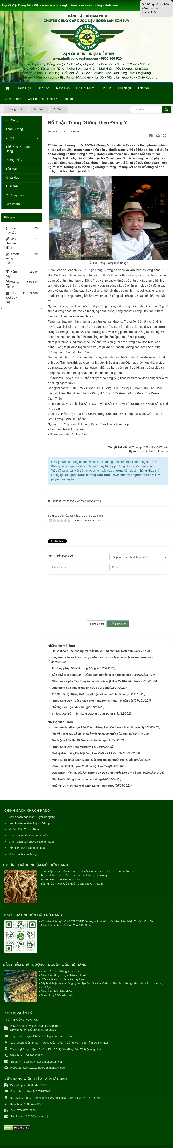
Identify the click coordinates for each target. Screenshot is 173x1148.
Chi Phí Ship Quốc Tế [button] (42, 99)
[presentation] (108, 608)
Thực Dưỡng (14, 129)
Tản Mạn (12, 168)
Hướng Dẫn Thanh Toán (24, 829)
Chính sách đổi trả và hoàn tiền (28, 835)
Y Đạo (10, 138)
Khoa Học (12, 177)
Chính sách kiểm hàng (23, 854)
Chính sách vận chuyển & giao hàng (31, 841)
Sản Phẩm (13, 204)
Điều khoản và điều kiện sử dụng (29, 823)
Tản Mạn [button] (144, 88)
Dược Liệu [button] (24, 88)
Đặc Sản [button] (43, 88)
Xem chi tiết (149, 12)
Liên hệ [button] (69, 99)
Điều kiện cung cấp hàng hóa (27, 847)
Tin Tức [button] (106, 88)
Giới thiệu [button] (124, 88)
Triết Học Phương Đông (18, 149)
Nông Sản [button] (63, 88)
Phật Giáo (12, 186)
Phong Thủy (14, 160)
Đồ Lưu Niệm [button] (85, 88)
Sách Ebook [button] (13, 99)
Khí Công (12, 120)
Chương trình (15, 195)
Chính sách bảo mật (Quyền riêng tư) (32, 817)
